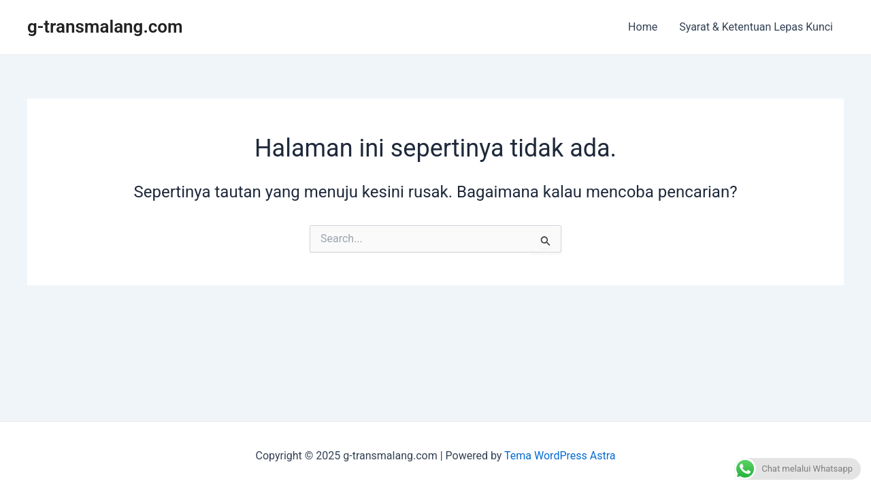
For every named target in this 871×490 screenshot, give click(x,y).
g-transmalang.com (105, 26)
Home (642, 26)
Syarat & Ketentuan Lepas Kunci (756, 26)
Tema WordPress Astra (559, 455)
